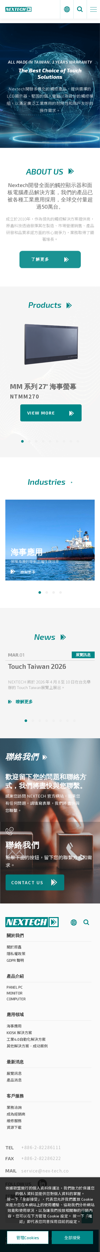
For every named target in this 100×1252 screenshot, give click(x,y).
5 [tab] (53, 723)
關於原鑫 (14, 949)
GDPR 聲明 (15, 962)
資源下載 (14, 1129)
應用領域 (15, 1016)
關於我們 (15, 937)
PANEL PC (15, 989)
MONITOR (14, 995)
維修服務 (14, 1123)
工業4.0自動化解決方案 (26, 1041)
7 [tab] (67, 723)
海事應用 (14, 1028)
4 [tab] (60, 592)
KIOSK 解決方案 (19, 1035)
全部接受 (72, 1237)
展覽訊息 (14, 1075)
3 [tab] (53, 592)
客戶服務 (15, 1098)
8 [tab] (74, 723)
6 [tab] (60, 723)
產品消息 (14, 1082)
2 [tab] (46, 592)
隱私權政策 (16, 956)
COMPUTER (16, 1001)
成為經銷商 (16, 1116)
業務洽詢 (14, 1110)
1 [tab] (39, 592)
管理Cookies (27, 1237)
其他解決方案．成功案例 (27, 1048)
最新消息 (15, 1064)
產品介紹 (15, 978)
